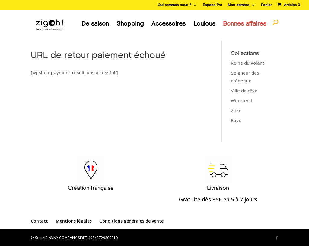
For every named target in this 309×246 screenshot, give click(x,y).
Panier (266, 5)
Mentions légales (74, 221)
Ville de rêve (244, 91)
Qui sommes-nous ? (174, 5)
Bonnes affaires (244, 23)
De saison (95, 23)
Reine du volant (247, 63)
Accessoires (168, 23)
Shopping (130, 23)
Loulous (204, 23)
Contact (39, 221)
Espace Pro (212, 5)
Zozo (236, 110)
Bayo (236, 120)
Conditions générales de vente (132, 221)
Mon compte (238, 5)
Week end (241, 100)
